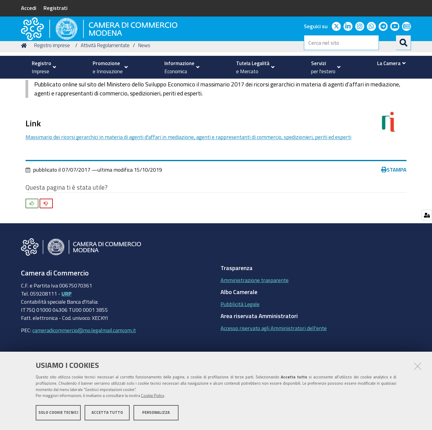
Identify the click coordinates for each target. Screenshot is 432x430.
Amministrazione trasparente (254, 319)
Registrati (56, 8)
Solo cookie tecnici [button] (58, 414)
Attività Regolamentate (105, 85)
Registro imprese (52, 85)
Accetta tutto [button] (107, 414)
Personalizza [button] (156, 414)
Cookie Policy (152, 398)
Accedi (28, 8)
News (144, 85)
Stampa (393, 209)
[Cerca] (403, 42)
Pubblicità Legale (240, 343)
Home (25, 85)
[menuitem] (41, 67)
